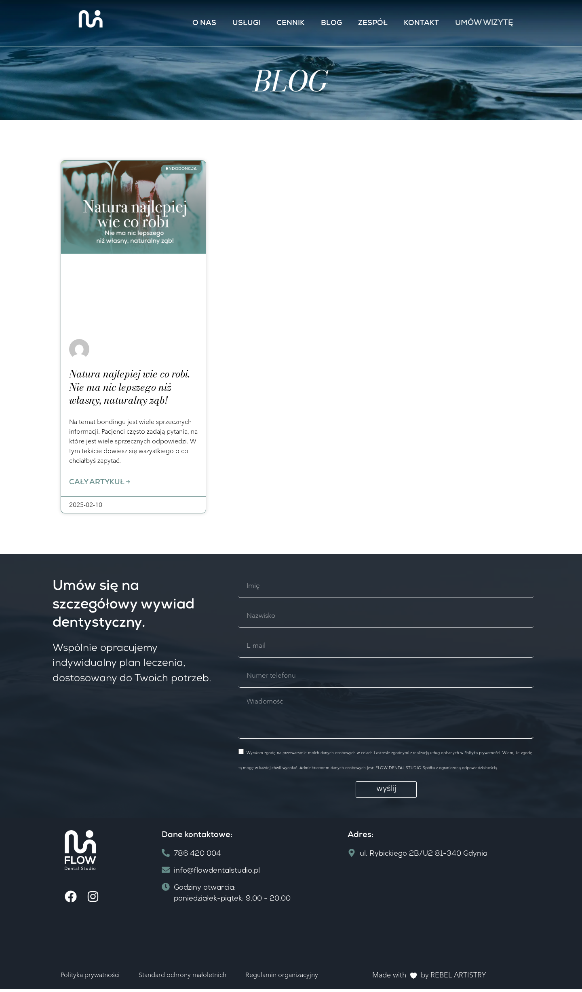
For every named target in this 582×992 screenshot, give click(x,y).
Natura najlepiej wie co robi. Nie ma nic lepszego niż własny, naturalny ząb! (129, 387)
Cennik (290, 23)
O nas (204, 23)
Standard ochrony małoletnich (182, 977)
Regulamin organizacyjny (281, 977)
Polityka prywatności (90, 977)
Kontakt (421, 23)
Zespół (373, 23)
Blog (331, 23)
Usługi (246, 23)
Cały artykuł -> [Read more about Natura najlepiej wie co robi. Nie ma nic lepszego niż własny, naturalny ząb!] (99, 483)
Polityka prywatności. (482, 755)
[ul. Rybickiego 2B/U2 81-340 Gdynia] (432, 911)
